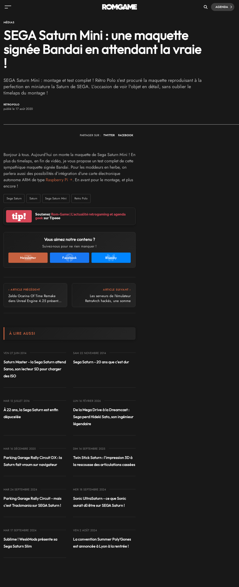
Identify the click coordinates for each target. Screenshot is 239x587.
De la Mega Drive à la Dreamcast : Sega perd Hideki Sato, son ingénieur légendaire (103, 416)
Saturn (34, 198)
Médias (9, 22)
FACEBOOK (125, 135)
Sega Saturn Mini (56, 198)
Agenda (223, 7)
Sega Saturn (14, 198)
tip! (19, 216)
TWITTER (109, 135)
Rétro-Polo (11, 104)
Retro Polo (81, 198)
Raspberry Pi (57, 180)
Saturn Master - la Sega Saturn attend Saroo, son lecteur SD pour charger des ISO (35, 369)
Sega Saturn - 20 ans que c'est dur (101, 362)
